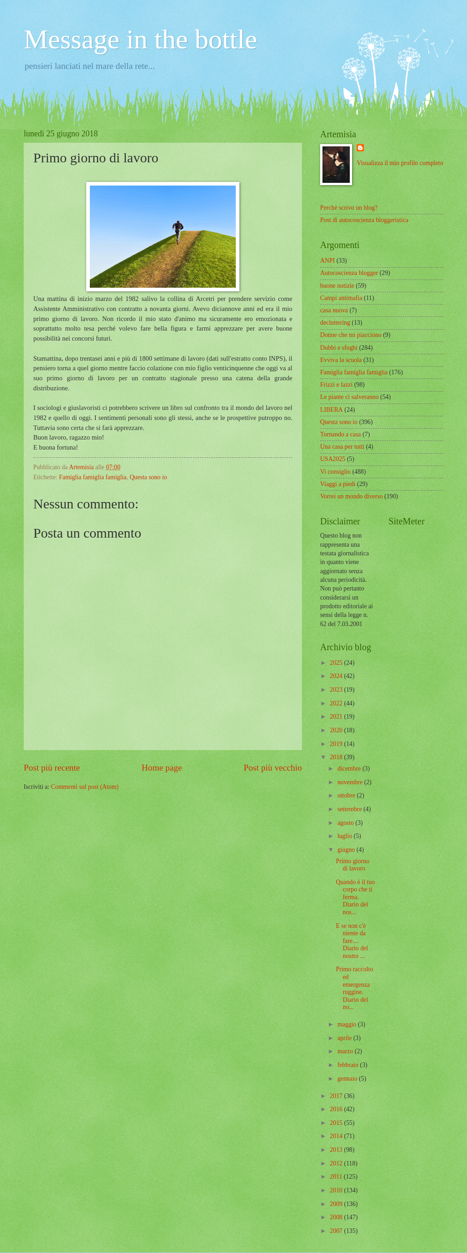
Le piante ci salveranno (349, 397)
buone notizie (337, 285)
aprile (345, 1038)
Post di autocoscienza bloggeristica (364, 220)
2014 (337, 1136)
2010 (337, 1190)
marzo (346, 1051)
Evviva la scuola (341, 360)
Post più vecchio (273, 767)
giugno (347, 849)
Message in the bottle (140, 39)
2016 (337, 1109)
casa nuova (334, 310)
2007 (337, 1230)
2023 (337, 689)
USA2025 (332, 459)
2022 (337, 703)
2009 (337, 1204)
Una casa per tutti (342, 446)
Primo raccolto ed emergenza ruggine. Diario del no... (354, 988)
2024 (337, 676)
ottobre (347, 795)
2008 (337, 1217)
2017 (337, 1095)
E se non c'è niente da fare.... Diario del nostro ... (352, 940)
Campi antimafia (341, 298)
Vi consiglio (335, 471)
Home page (162, 767)
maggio (347, 1024)
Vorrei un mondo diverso (351, 496)
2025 (337, 662)
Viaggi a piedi (337, 484)
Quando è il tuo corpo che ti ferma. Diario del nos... (355, 897)
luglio (345, 836)
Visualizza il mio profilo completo (400, 163)
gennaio (348, 1078)
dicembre (350, 768)
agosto (346, 822)
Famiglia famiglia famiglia (92, 477)
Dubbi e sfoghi (339, 347)
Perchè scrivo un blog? (349, 207)
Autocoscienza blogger (349, 272)
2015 (337, 1122)
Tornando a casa (340, 434)
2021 (337, 716)
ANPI (327, 260)
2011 (337, 1176)
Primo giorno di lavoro (352, 865)
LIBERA (331, 409)
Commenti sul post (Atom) (85, 786)
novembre (350, 782)
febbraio (348, 1064)
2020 (337, 730)
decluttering (335, 322)
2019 (337, 743)
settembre (350, 809)
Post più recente (52, 767)
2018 (337, 757)
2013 (337, 1149)
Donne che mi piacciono (350, 334)
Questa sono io (148, 477)
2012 (337, 1163)
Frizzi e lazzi (336, 384)
